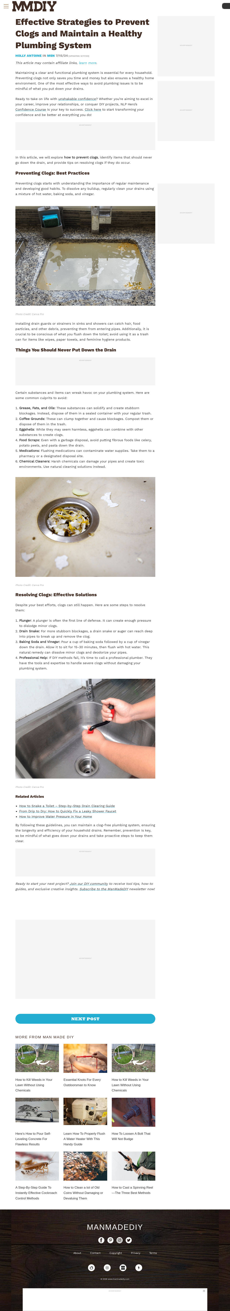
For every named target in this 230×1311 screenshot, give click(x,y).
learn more (87, 63)
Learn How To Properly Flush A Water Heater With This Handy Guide (84, 1139)
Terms (153, 1252)
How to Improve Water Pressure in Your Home (55, 816)
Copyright (115, 1252)
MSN (51, 55)
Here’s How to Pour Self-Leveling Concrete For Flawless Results (33, 1139)
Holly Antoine (29, 55)
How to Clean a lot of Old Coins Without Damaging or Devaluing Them (83, 1193)
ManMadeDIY (115, 1227)
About (77, 1252)
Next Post (85, 1018)
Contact (95, 1252)
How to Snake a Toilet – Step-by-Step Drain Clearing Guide (67, 806)
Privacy (135, 1252)
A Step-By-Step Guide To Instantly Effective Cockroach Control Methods (36, 1193)
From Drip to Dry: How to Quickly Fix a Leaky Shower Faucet (67, 811)
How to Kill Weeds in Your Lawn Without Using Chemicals (33, 1085)
